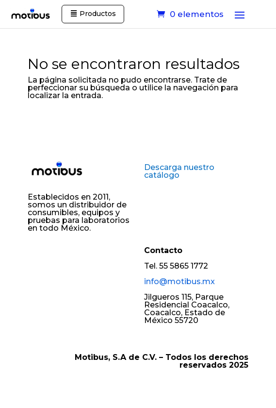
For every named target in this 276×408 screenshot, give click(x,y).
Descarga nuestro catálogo (179, 171)
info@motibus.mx (179, 281)
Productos (98, 13)
